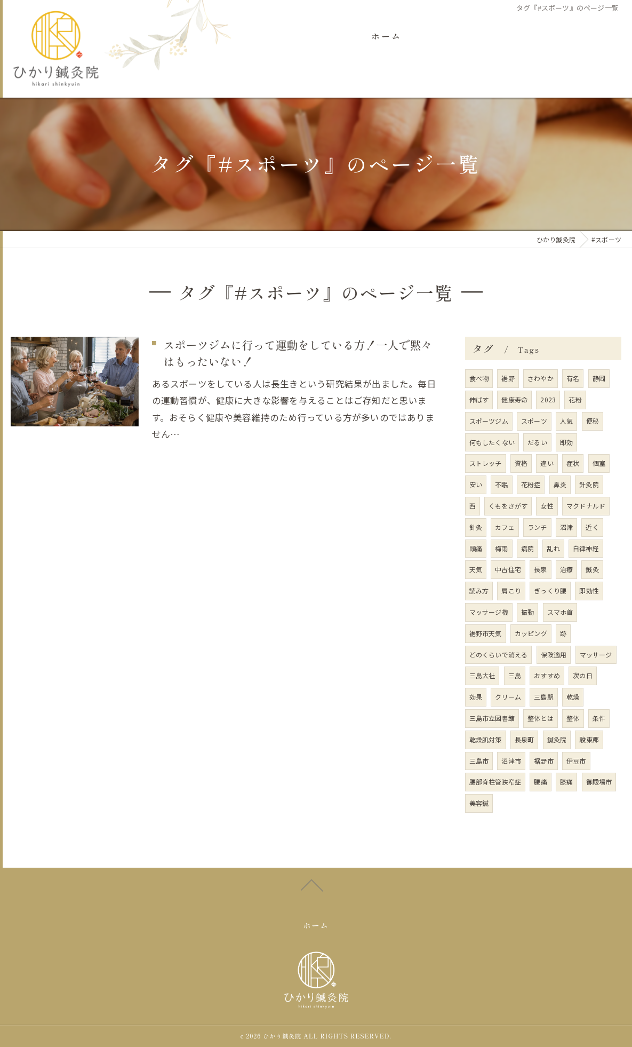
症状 (572, 463)
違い (546, 463)
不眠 (501, 484)
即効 (566, 442)
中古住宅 (508, 569)
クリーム (508, 696)
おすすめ (547, 675)
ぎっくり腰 (550, 590)
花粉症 (531, 484)
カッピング (531, 633)
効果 (475, 696)
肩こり (511, 590)
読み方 (479, 590)
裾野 (507, 378)
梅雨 (501, 548)
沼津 (566, 527)
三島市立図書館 (492, 718)
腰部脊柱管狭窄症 (495, 782)
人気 (566, 420)
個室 (599, 463)
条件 (599, 718)
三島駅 (544, 696)
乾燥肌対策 (485, 739)
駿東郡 (589, 739)
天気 (475, 569)
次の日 (583, 675)
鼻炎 (560, 484)
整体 (572, 718)
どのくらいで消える (498, 654)
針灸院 (589, 484)
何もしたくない (492, 442)
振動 (527, 611)
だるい (537, 442)
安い (475, 484)
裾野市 (544, 760)
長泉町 (524, 739)
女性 (546, 505)
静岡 (599, 378)
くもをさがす (508, 505)
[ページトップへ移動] (312, 900)
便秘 (592, 420)
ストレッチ (485, 463)
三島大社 (482, 675)
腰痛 (540, 782)
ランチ (537, 527)
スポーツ (534, 420)
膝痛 (566, 782)
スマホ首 (560, 611)
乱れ (553, 548)
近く (592, 527)
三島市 (479, 760)
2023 (548, 399)
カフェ (505, 527)
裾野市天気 (485, 633)
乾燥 (572, 696)
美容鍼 (479, 802)
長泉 (540, 569)
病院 (527, 548)
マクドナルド (585, 505)
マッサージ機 (488, 611)
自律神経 (586, 548)
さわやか (540, 378)
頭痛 (475, 548)
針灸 (475, 527)
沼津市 (511, 760)
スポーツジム (488, 420)
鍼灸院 (557, 739)
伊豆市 (576, 760)
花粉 (575, 399)
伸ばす (479, 399)
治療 (566, 569)
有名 (572, 378)
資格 (521, 463)
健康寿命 (514, 399)
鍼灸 (592, 569)
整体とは (540, 718)
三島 (514, 675)
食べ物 (479, 378)
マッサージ (596, 654)
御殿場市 (599, 782)
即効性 (589, 590)
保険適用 (554, 654)
